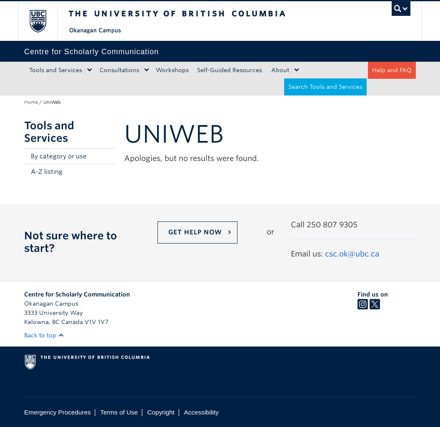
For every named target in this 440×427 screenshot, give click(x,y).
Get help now (195, 232)
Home (31, 102)
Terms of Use (119, 412)
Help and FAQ (392, 70)
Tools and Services (55, 70)
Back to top (44, 335)
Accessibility (201, 412)
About (280, 70)
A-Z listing (46, 172)
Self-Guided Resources (229, 70)
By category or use (59, 156)
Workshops (172, 70)
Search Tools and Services (325, 86)
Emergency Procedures (57, 412)
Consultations (119, 70)
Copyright (160, 412)
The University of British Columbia (44, 21)
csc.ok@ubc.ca (352, 253)
